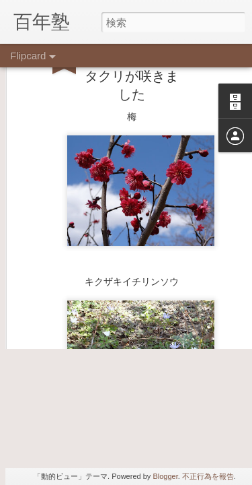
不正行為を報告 (208, 476)
